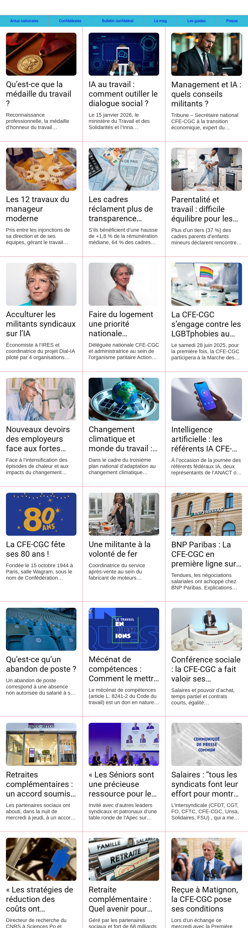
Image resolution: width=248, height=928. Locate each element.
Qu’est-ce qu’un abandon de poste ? (41, 664)
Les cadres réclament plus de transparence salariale (121, 208)
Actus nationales (24, 21)
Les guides (196, 21)
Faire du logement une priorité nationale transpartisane (121, 323)
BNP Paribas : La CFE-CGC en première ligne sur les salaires (203, 554)
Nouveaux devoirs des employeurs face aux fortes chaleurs (38, 439)
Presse (232, 21)
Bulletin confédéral (117, 21)
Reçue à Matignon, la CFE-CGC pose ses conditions (204, 899)
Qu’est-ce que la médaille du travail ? (38, 93)
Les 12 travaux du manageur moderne (37, 208)
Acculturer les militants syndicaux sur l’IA (41, 323)
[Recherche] (223, 7)
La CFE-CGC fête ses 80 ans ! (35, 549)
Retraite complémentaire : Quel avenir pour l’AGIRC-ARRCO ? (120, 899)
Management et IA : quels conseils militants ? (206, 94)
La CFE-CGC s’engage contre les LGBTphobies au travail (206, 324)
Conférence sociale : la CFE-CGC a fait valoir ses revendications (206, 669)
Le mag (160, 21)
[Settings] (235, 7)
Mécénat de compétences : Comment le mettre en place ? (123, 669)
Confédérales (70, 21)
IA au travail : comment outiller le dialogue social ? (123, 93)
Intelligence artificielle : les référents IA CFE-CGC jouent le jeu (201, 439)
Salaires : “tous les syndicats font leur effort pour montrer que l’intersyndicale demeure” (206, 784)
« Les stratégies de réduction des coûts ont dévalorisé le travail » (40, 899)
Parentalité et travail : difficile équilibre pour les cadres (202, 209)
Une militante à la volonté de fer (120, 549)
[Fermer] (7, 7)
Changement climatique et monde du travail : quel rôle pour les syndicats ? (120, 439)
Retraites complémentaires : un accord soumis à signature (39, 784)
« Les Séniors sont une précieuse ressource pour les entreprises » (122, 784)
